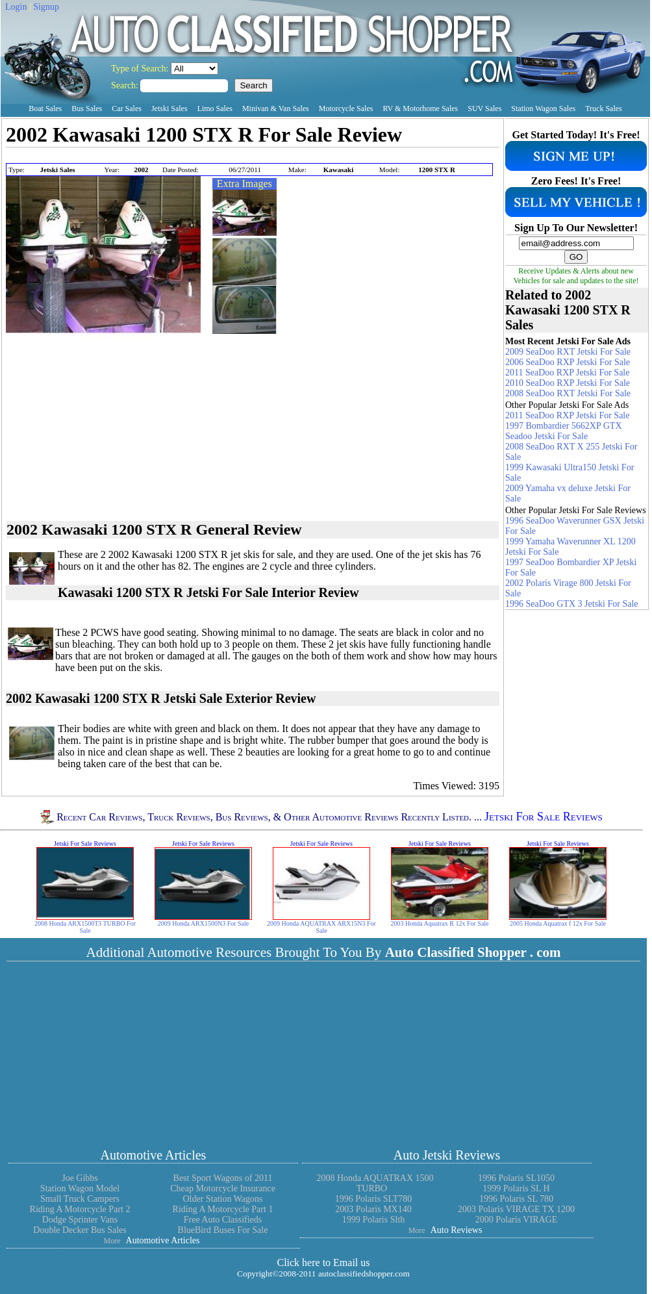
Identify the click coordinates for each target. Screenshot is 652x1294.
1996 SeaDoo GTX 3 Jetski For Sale (571, 604)
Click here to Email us (323, 1262)
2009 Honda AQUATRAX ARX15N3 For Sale (321, 927)
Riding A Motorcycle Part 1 (223, 1209)
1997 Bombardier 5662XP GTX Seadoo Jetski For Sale (563, 431)
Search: (125, 85)
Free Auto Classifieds (223, 1219)
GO (576, 257)
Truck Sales (603, 108)
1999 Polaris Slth (373, 1219)
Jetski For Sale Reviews (543, 817)
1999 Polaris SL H (516, 1188)
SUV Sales (484, 108)
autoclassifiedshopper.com (364, 1273)
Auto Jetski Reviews (447, 1155)
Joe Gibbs (80, 1178)
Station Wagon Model (79, 1188)
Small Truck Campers (79, 1199)
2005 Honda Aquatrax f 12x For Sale (558, 923)
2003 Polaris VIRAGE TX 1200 (516, 1209)
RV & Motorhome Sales (420, 108)
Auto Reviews (457, 1230)
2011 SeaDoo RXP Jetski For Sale (567, 372)
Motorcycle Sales (346, 108)
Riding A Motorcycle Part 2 (80, 1209)
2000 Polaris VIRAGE (516, 1219)
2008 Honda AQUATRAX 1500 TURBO (374, 1183)
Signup (46, 7)
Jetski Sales (169, 108)
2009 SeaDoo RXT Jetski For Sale (568, 352)
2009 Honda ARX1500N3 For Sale (203, 923)
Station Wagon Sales (543, 108)
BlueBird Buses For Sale (223, 1230)
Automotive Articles (154, 1155)
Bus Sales (86, 108)
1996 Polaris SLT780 (373, 1199)
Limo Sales (214, 108)
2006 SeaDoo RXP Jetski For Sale (567, 362)
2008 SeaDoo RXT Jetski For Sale (568, 393)
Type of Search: (141, 68)
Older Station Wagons (222, 1199)
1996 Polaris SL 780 (516, 1199)
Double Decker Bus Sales (79, 1230)
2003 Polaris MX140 (373, 1209)
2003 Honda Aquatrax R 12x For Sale (439, 923)
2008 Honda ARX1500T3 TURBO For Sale (85, 927)
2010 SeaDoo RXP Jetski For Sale (567, 383)
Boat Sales (45, 108)
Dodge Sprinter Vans (80, 1219)
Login (16, 7)
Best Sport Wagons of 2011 (223, 1178)
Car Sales (127, 108)
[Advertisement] (158, 156)
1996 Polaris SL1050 (516, 1178)
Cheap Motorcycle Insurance (222, 1188)
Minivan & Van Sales (275, 108)
